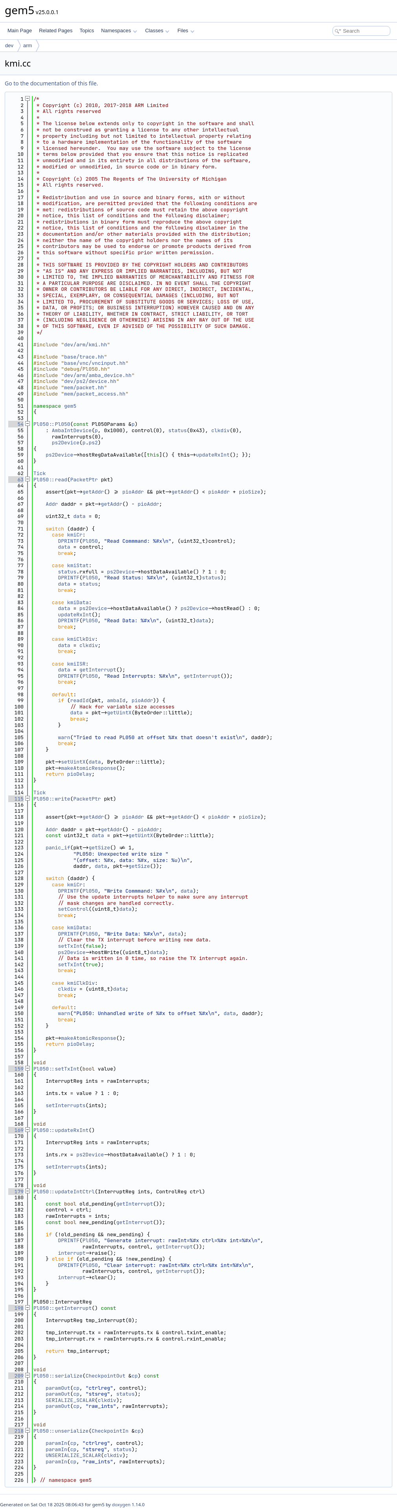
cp (135, 1375)
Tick (39, 473)
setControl (73, 909)
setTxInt (70, 946)
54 (16, 424)
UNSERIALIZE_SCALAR (73, 1455)
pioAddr (133, 491)
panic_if (58, 847)
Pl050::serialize (58, 1375)
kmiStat (78, 565)
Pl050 (90, 541)
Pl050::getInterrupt (62, 1308)
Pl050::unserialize (60, 1431)
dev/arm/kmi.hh (85, 344)
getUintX (119, 712)
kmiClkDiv (81, 639)
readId (79, 700)
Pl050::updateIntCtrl (64, 1191)
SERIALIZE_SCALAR (70, 1400)
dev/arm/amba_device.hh (98, 375)
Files (185, 30)
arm (27, 45)
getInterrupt (97, 669)
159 (16, 1068)
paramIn (56, 1443)
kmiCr (75, 534)
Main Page (19, 30)
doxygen (121, 1504)
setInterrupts (65, 1105)
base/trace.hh (84, 356)
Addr (52, 504)
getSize (99, 847)
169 (16, 1130)
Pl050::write (51, 798)
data (79, 516)
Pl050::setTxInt (56, 1068)
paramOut (58, 1388)
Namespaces (119, 30)
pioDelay (79, 774)
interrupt (71, 1253)
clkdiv (220, 430)
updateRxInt (213, 454)
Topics (86, 30)
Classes (157, 30)
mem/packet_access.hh (94, 393)
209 (16, 1375)
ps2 (92, 442)
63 (16, 479)
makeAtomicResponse (88, 768)
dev (9, 45)
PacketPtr (84, 479)
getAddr (93, 491)
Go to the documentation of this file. (51, 83)
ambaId (116, 700)
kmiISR (76, 663)
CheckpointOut (105, 1375)
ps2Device (65, 442)
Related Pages (55, 30)
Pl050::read (50, 479)
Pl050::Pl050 (51, 424)
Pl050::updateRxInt (60, 1130)
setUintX (73, 761)
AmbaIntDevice (72, 430)
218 (16, 1431)
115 (16, 798)
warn (64, 737)
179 (16, 1191)
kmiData (78, 602)
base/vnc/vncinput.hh (94, 363)
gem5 (70, 406)
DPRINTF (68, 541)
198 (16, 1308)
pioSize (250, 491)
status (177, 430)
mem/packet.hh (84, 387)
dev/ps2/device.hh (90, 381)
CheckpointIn (110, 1431)
